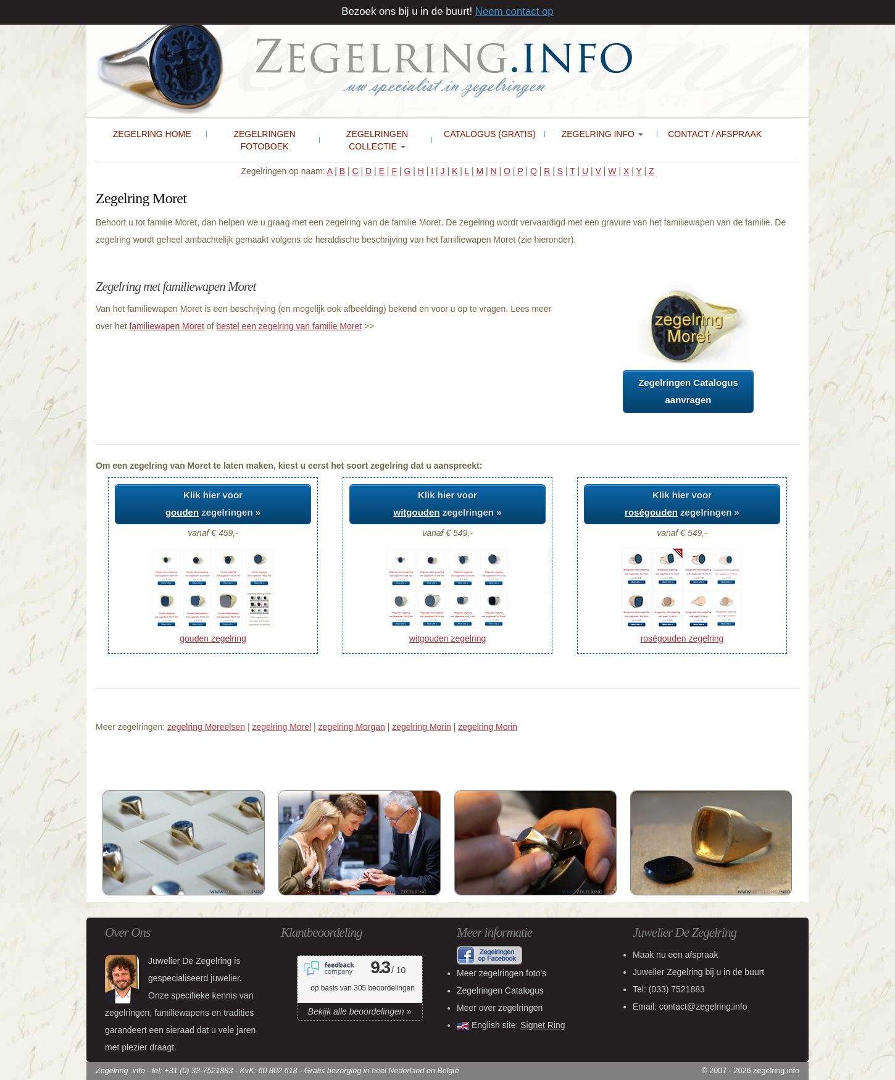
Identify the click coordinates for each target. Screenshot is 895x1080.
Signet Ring (542, 1025)
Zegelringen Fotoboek (264, 140)
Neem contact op (514, 11)
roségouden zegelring (682, 638)
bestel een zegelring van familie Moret (289, 326)
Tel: (669, 989)
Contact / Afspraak (715, 134)
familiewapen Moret (166, 326)
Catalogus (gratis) (490, 134)
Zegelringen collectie (377, 140)
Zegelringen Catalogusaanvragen (688, 391)
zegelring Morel (281, 727)
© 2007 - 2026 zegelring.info (750, 1070)
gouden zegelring (213, 638)
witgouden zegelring (447, 638)
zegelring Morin (421, 727)
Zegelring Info (602, 134)
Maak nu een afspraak (675, 955)
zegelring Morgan (351, 727)
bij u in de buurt (698, 972)
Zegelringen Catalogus (500, 990)
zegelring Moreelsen (206, 727)
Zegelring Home (152, 134)
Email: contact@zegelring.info (690, 1006)
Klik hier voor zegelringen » (212, 503)
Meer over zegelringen (500, 1008)
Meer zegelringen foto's (501, 973)
